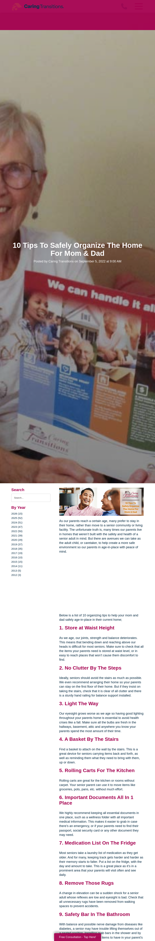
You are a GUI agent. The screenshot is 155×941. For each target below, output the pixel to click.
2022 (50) (16, 531)
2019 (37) (16, 544)
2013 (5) (16, 570)
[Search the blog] (30, 498)
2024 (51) (16, 522)
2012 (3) (16, 574)
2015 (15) (16, 561)
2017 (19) (16, 553)
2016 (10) (16, 557)
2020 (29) (16, 539)
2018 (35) (16, 548)
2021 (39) (16, 535)
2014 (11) (16, 566)
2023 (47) (16, 526)
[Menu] (138, 6)
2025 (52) (16, 517)
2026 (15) (16, 513)
